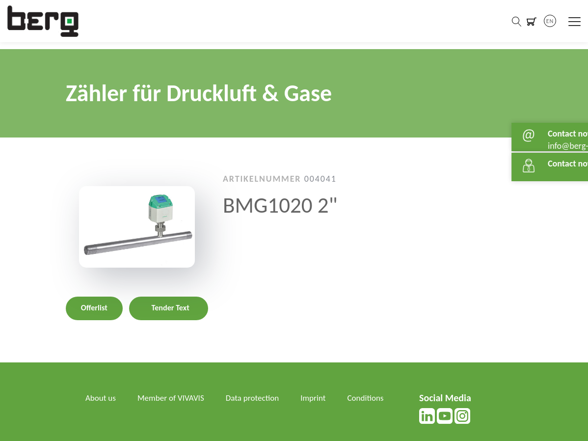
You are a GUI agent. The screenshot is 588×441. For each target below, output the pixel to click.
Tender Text (170, 307)
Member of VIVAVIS (174, 397)
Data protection (259, 397)
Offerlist (94, 307)
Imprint (322, 397)
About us (101, 397)
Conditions (104, 410)
